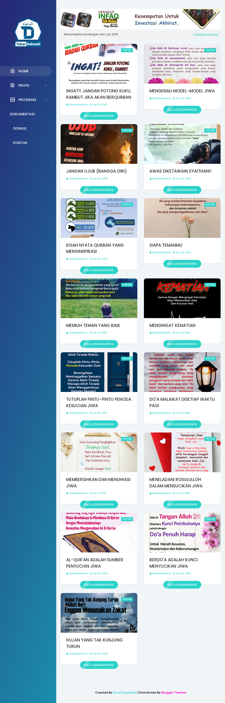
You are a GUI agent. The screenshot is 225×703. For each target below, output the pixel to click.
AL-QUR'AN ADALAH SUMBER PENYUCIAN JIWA (94, 563)
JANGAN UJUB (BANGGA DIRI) (96, 171)
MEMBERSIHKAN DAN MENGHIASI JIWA (98, 483)
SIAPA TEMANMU (165, 245)
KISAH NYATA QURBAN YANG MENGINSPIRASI (95, 248)
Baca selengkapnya (99, 116)
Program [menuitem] (23, 99)
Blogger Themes (173, 692)
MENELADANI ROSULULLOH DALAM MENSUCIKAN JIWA (176, 483)
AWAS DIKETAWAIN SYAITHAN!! (180, 171)
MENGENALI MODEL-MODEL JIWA (182, 91)
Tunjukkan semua (205, 34)
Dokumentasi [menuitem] (22, 114)
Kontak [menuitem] (20, 142)
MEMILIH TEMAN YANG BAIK (93, 325)
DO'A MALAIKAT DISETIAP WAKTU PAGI (182, 402)
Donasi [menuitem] (19, 128)
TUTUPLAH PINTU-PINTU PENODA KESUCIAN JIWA (98, 402)
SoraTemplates (125, 692)
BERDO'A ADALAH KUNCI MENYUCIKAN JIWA (173, 563)
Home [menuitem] (19, 71)
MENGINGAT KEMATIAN (172, 325)
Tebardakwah (78, 104)
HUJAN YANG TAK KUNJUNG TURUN (94, 643)
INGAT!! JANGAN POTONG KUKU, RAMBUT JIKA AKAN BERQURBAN (98, 94)
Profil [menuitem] (20, 85)
